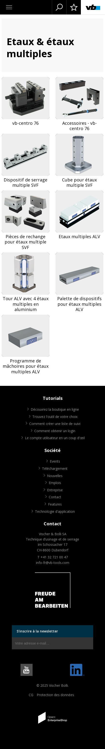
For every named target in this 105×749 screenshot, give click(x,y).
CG (31, 695)
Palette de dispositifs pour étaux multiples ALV (79, 304)
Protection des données (55, 695)
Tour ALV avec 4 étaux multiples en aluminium (26, 304)
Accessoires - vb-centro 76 (79, 125)
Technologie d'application (55, 511)
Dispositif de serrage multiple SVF (25, 182)
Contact (55, 497)
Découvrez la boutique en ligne (55, 409)
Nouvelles (55, 475)
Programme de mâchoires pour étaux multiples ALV (26, 366)
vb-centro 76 (25, 123)
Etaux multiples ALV (79, 236)
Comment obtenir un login (54, 431)
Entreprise (55, 490)
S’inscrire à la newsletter (37, 631)
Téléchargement (55, 468)
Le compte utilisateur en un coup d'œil (55, 438)
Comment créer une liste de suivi (54, 423)
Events (55, 461)
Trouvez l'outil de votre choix (54, 416)
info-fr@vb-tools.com (52, 562)
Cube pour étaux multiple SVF (79, 182)
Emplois (55, 482)
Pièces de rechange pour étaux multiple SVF (25, 242)
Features (55, 504)
